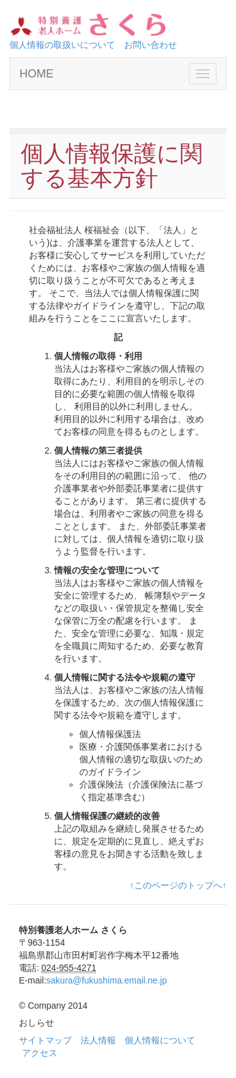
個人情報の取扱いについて (62, 45)
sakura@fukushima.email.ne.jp (107, 980)
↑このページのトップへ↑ (178, 885)
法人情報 (98, 1040)
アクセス (39, 1053)
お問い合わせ (150, 45)
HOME (36, 73)
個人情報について (160, 1040)
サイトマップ (45, 1040)
